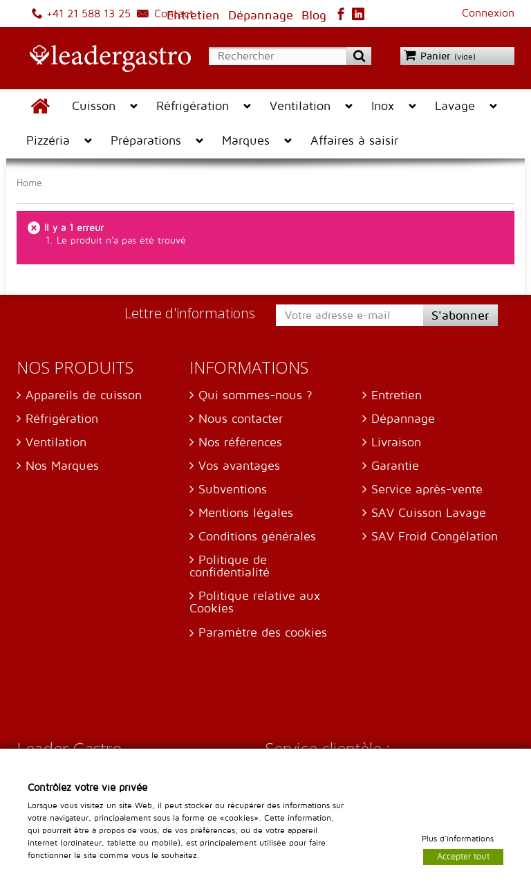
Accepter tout (463, 856)
